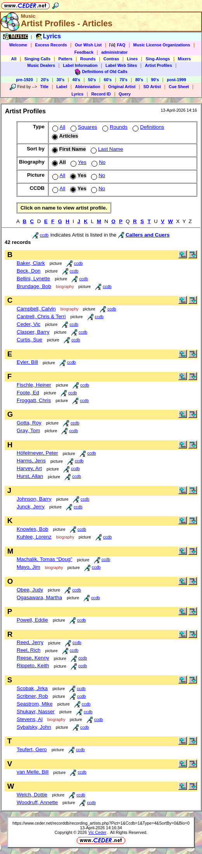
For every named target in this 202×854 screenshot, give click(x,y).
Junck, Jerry (31, 507)
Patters (65, 58)
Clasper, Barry (33, 332)
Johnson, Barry (34, 499)
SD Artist (152, 86)
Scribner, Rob (32, 696)
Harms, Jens (31, 461)
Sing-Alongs (157, 58)
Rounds (88, 58)
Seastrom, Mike (35, 704)
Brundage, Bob (34, 286)
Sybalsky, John (34, 727)
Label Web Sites (121, 65)
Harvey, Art (29, 468)
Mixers (184, 58)
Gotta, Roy (29, 423)
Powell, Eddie (32, 620)
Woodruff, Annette (37, 802)
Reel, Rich (28, 650)
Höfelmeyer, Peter (37, 453)
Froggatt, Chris (34, 400)
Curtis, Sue (29, 340)
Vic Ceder (97, 832)
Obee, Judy (30, 590)
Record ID (100, 94)
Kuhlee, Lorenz (34, 537)
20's (44, 79)
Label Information (80, 65)
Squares (83, 127)
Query (125, 94)
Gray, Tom (28, 430)
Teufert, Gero (32, 749)
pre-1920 (24, 79)
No (97, 162)
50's (92, 79)
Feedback (83, 52)
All (14, 58)
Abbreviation (87, 86)
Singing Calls (37, 58)
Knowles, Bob (32, 529)
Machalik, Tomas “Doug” (44, 559)
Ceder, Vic (28, 324)
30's (60, 79)
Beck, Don (29, 271)
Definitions (147, 127)
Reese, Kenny (33, 658)
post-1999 (176, 79)
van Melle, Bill (32, 772)
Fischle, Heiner (34, 385)
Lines (132, 58)
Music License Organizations (161, 45)
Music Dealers (41, 65)
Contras (111, 58)
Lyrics (77, 94)
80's (139, 79)
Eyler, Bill (27, 362)
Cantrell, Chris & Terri (41, 316)
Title (44, 86)
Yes (77, 162)
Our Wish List (88, 45)
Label (61, 86)
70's (123, 79)
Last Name (106, 149)
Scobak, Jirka (32, 688)
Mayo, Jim (28, 567)
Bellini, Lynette (33, 278)
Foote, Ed (28, 392)
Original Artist (122, 86)
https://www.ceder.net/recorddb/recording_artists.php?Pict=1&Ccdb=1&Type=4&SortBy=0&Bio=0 (101, 823)
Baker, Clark (31, 263)
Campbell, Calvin (36, 309)
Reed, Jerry (30, 642)
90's (155, 79)
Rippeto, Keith (33, 665)
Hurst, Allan (30, 476)
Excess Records (51, 45)
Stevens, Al (30, 719)
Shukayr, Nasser (36, 711)
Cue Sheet (179, 86)
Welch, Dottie (32, 795)
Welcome (18, 45)
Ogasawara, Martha (39, 597)
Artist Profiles (158, 65)
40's (76, 79)
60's (108, 79)
